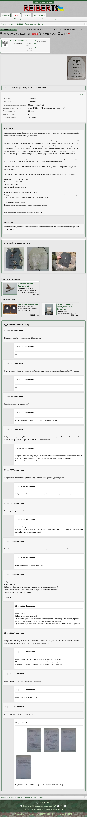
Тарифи (36, 19)
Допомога (26, 809)
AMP (82, 95)
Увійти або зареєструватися (43, 2)
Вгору (62, 806)
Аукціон (16, 15)
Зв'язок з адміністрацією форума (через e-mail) (39, 806)
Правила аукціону (25, 19)
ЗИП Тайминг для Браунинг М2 (25, 285)
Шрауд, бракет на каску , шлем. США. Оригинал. (65, 306)
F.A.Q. (15, 19)
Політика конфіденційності (53, 809)
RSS (65, 806)
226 (34, 50)
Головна (58, 806)
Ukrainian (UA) (44, 802)
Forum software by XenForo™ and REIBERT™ (43, 814)
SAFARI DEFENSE (17, 41)
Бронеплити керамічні (28, 304)
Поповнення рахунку (49, 19)
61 (35, 43)
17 (48, 41)
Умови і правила (37, 809)
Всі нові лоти (6, 19)
